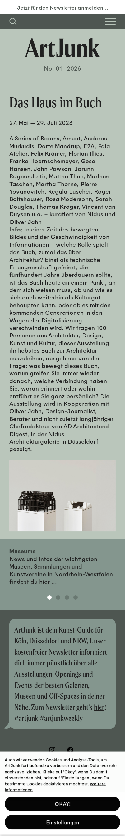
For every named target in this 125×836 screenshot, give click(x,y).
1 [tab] (49, 597)
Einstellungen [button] (62, 819)
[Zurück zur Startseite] (62, 47)
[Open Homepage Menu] (110, 21)
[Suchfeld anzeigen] (13, 21)
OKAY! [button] (63, 801)
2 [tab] (58, 597)
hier (99, 707)
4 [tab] (75, 597)
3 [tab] (67, 597)
